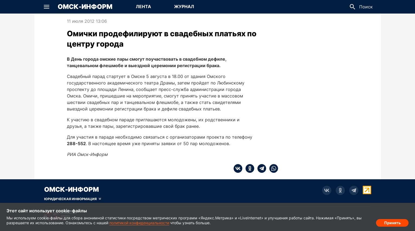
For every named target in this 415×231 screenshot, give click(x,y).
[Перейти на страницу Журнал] (184, 7)
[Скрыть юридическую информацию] (72, 199)
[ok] (248, 168)
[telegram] (260, 168)
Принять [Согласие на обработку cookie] (392, 221)
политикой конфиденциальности (139, 222)
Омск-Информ (85, 7)
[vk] (238, 168)
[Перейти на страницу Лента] (143, 7)
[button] (46, 7)
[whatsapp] (272, 168)
